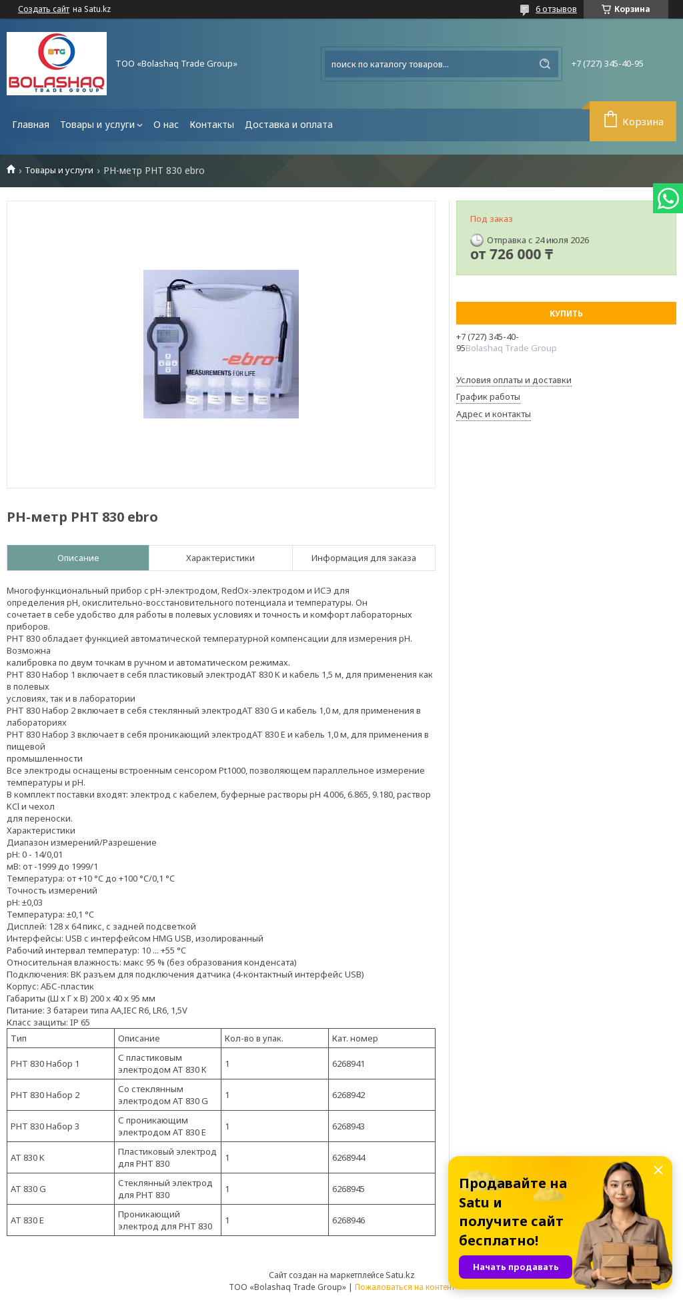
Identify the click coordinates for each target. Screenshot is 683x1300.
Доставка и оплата (289, 124)
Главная (30, 124)
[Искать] (545, 64)
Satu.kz (400, 1275)
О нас (166, 124)
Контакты (211, 124)
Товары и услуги (97, 124)
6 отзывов (556, 9)
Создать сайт (43, 9)
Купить (566, 313)
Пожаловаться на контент (405, 1287)
